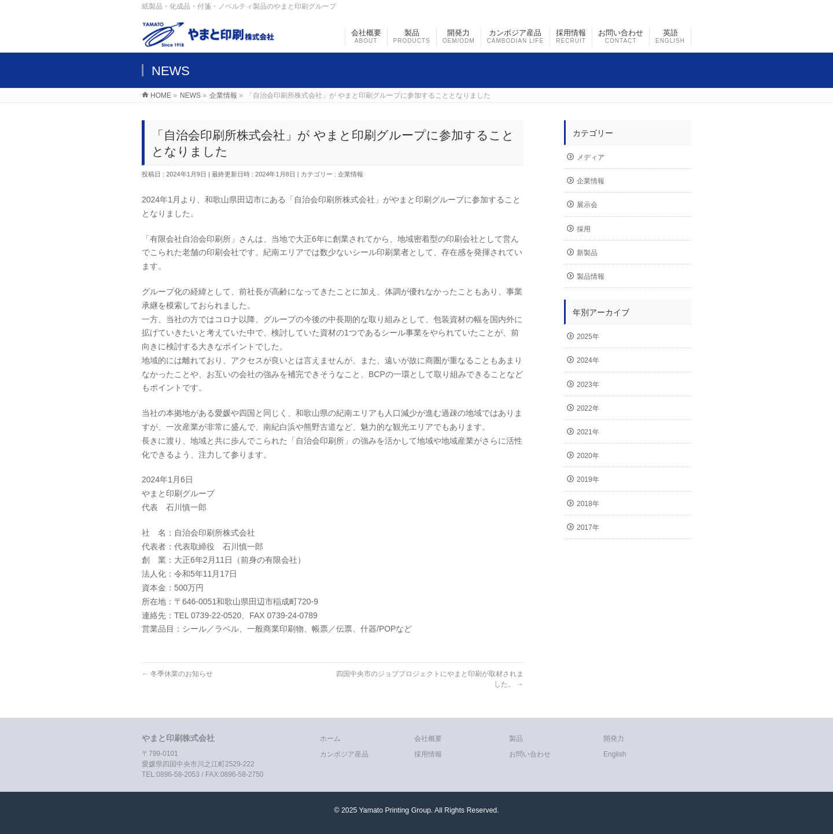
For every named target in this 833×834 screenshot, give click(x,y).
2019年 (588, 479)
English (614, 754)
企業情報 (350, 174)
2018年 (588, 504)
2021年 (588, 432)
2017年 (588, 527)
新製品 (587, 253)
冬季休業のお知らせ (177, 674)
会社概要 (428, 739)
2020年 (588, 456)
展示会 (587, 205)
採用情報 (428, 754)
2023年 (588, 385)
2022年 (588, 408)
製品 (516, 739)
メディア (591, 157)
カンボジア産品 (344, 754)
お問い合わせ (530, 754)
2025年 (588, 337)
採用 (584, 229)
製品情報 (591, 276)
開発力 (613, 739)
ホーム (330, 739)
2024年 (588, 360)
